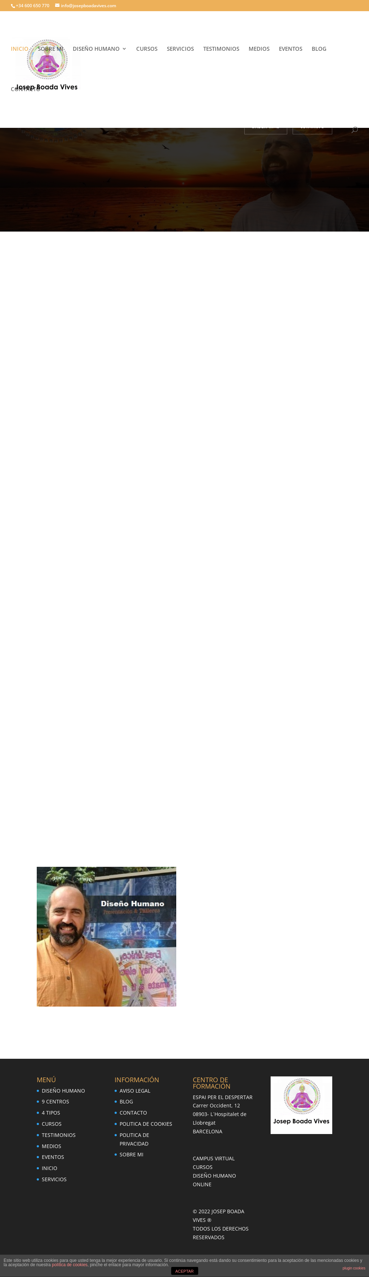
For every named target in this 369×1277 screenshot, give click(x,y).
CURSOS (146, 49)
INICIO (19, 49)
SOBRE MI (50, 49)
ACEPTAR (184, 1271)
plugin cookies (354, 1268)
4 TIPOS (51, 1112)
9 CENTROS (55, 1101)
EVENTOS (290, 49)
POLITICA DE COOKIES (146, 1123)
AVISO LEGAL (135, 1090)
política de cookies (70, 1264)
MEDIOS (259, 49)
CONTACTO (25, 89)
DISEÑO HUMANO (96, 49)
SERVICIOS (180, 49)
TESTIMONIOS (221, 49)
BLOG (319, 49)
